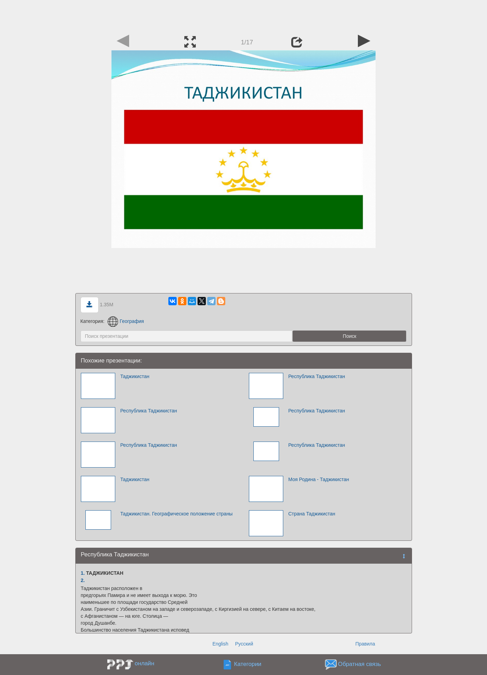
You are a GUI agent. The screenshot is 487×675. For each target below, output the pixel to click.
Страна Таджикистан (311, 513)
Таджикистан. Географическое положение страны (176, 513)
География (126, 321)
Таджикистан (134, 376)
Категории (247, 664)
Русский (244, 644)
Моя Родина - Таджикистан (318, 479)
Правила (365, 644)
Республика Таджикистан (316, 376)
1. (83, 573)
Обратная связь (359, 664)
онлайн (144, 663)
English (220, 644)
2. (83, 580)
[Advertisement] (243, 15)
